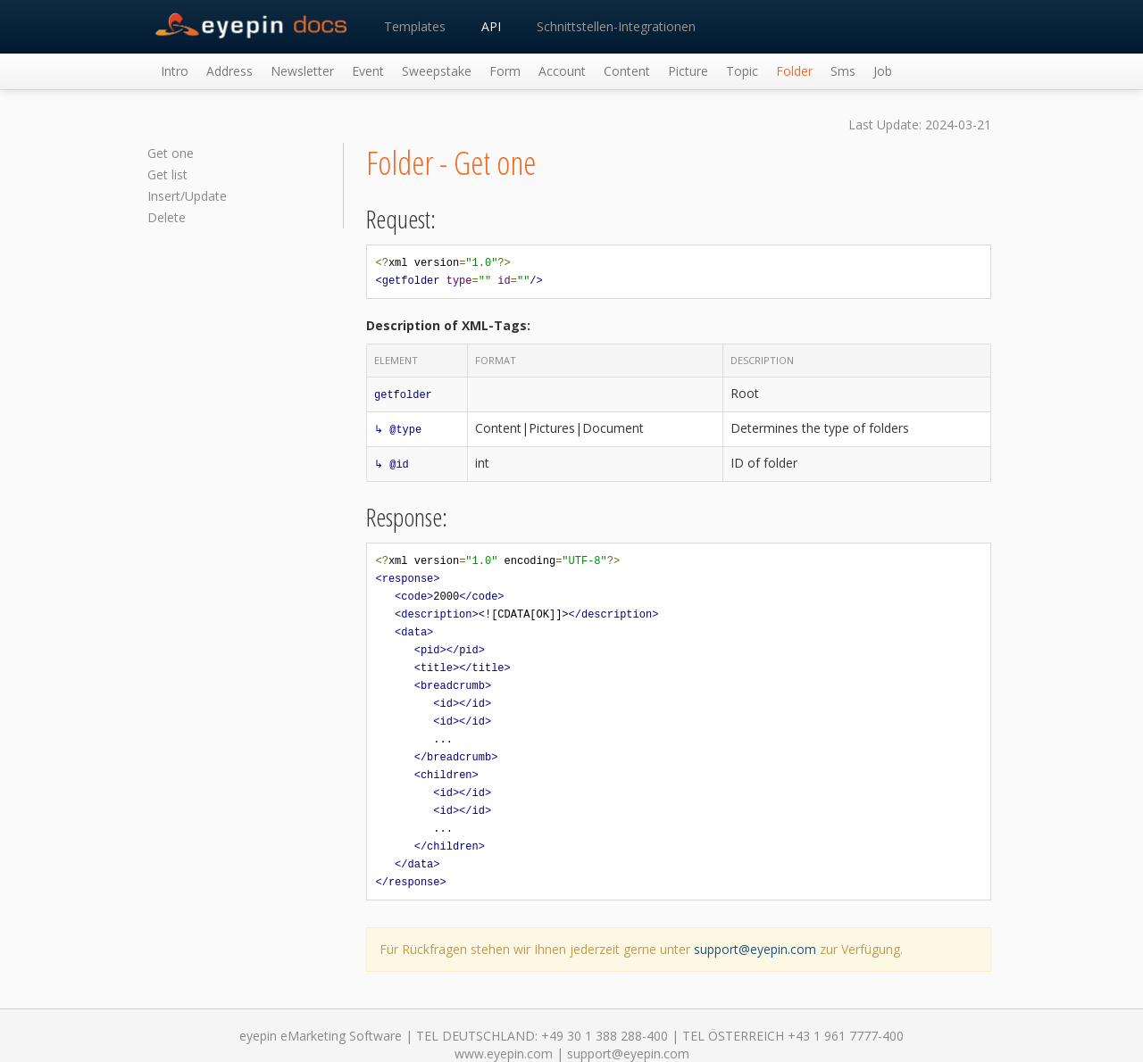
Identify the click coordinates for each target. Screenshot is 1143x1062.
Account (562, 70)
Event (368, 70)
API (491, 26)
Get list (167, 174)
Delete (166, 217)
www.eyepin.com (504, 1053)
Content (627, 70)
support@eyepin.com (755, 949)
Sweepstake (436, 70)
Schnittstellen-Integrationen (616, 26)
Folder (794, 70)
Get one (170, 153)
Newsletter (302, 70)
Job (882, 70)
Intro (174, 70)
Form (505, 70)
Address (229, 70)
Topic (742, 70)
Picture (688, 70)
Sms (842, 70)
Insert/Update (187, 195)
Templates (415, 26)
